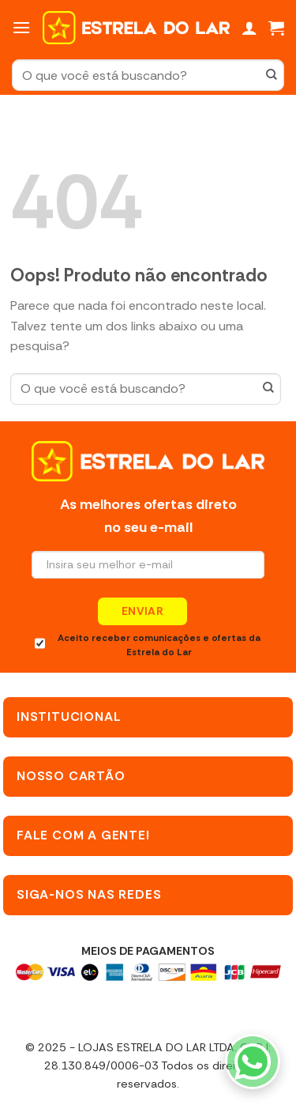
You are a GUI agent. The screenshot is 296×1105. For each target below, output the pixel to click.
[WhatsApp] (252, 1061)
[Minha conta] (249, 27)
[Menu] (21, 27)
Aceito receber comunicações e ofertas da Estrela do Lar (147, 645)
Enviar (143, 611)
